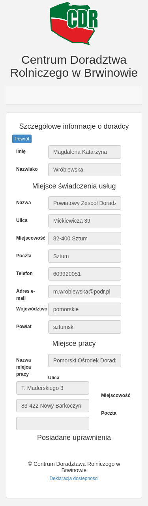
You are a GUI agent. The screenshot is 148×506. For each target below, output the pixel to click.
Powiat (24, 326)
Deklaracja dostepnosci (73, 478)
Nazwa (23, 202)
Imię (21, 151)
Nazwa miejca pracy (23, 367)
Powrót (22, 139)
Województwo (29, 309)
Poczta (24, 256)
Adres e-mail (25, 294)
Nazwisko (27, 169)
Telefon (24, 273)
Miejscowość (29, 238)
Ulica (22, 220)
